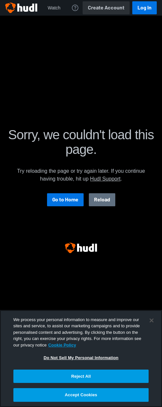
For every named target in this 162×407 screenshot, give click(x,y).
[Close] (151, 320)
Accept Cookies (81, 394)
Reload (102, 199)
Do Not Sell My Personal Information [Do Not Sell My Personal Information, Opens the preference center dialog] (80, 357)
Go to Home (65, 199)
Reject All (81, 376)
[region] (81, 358)
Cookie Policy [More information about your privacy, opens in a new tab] (62, 345)
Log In (145, 7)
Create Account (106, 7)
